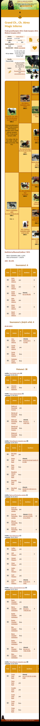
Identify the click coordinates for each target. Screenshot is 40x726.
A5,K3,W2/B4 (22, 48)
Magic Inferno (19, 36)
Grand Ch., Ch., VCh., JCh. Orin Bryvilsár (12, 117)
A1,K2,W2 (25, 194)
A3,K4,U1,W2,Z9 (12, 120)
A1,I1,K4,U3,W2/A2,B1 (12, 214)
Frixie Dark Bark (13, 710)
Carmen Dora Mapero (13, 581)
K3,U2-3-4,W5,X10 (26, 422)
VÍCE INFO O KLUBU (26, 6)
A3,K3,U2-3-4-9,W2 (27, 341)
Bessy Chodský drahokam (14, 635)
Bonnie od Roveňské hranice (14, 428)
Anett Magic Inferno (13, 293)
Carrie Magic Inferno (13, 354)
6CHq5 (37, 166)
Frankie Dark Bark (13, 689)
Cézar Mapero (13, 564)
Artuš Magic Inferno (13, 307)
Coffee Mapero (13, 549)
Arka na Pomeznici (37, 203)
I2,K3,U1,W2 (25, 233)
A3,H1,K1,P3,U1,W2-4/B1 (25, 151)
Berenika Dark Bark (14, 482)
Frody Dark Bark (13, 696)
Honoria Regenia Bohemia (14, 387)
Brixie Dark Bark (13, 460)
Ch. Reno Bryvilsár (37, 138)
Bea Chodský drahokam (14, 649)
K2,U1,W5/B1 (27, 294)
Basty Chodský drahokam (14, 602)
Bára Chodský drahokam (14, 655)
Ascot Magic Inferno (13, 313)
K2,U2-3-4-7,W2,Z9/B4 (26, 650)
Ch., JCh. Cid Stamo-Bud (25, 192)
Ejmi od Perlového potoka (14, 516)
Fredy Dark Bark (13, 676)
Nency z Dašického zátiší (11, 211)
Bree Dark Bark (12, 467)
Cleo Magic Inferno (13, 340)
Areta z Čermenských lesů (17, 588)
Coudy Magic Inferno (13, 347)
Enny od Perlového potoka (14, 529)
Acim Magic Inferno (13, 280)
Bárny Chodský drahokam (14, 608)
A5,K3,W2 (19, 46)
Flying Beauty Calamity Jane (17, 441)
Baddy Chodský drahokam (14, 615)
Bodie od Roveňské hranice (14, 408)
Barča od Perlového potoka (17, 495)
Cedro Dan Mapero (13, 569)
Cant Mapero (13, 575)
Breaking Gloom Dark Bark (14, 474)
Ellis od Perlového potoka (14, 522)
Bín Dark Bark (13, 454)
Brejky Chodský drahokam (14, 622)
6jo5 (37, 242)
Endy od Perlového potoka (14, 509)
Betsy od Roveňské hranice (14, 421)
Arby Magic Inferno (13, 300)
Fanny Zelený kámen (15, 394)
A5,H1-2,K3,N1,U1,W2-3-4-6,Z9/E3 (28, 516)
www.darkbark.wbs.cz (19, 74)
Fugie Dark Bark (13, 703)
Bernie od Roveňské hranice (14, 414)
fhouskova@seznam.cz (19, 71)
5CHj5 (25, 107)
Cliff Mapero (13, 554)
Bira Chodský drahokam (14, 629)
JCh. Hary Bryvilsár (25, 149)
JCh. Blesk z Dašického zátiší (25, 104)
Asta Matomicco (14, 536)
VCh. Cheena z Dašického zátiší (25, 230)
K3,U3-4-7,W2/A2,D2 (27, 609)
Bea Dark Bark (14, 489)
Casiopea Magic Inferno (14, 360)
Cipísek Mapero (13, 559)
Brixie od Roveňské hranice (14, 435)
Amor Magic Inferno (13, 286)
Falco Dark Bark (12, 683)
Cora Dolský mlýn (14, 373)
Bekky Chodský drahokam (14, 642)
